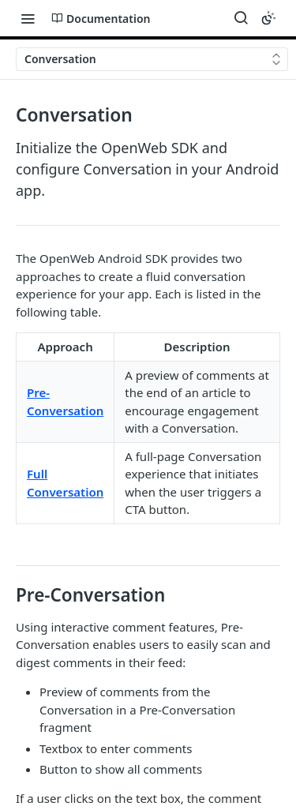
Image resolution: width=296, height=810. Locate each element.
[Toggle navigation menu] (27, 18)
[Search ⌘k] (241, 18)
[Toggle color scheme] (268, 18)
